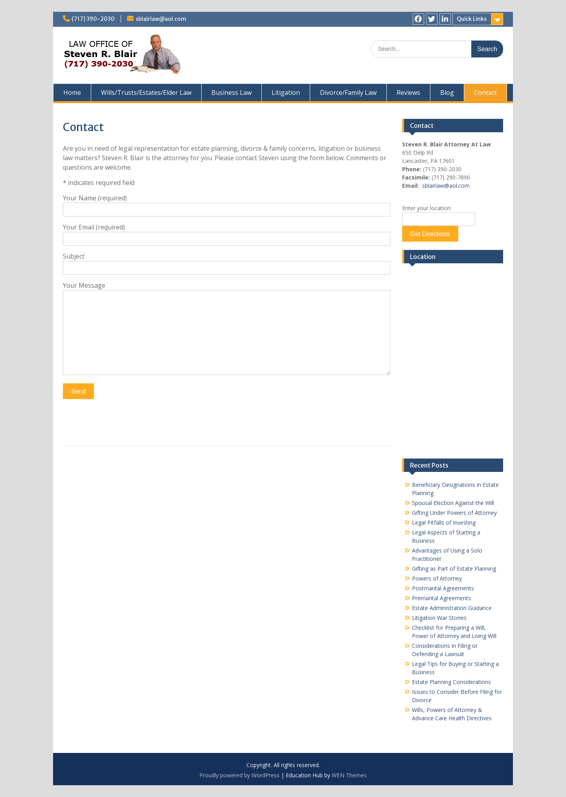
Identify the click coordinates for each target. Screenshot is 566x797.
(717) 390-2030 (93, 18)
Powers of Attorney (437, 578)
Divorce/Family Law (348, 92)
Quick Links (472, 18)
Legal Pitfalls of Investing (444, 522)
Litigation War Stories (439, 617)
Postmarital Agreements (443, 588)
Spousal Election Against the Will (453, 503)
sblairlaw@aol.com (161, 18)
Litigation (286, 92)
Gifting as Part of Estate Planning (454, 568)
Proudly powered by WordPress (239, 775)
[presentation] (122, 420)
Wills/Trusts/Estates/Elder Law (146, 92)
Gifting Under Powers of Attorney (454, 512)
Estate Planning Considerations (451, 682)
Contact (485, 92)
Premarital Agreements (441, 598)
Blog (447, 92)
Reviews (408, 92)
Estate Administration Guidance (452, 608)
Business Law (231, 92)
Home (72, 92)
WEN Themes (349, 775)
